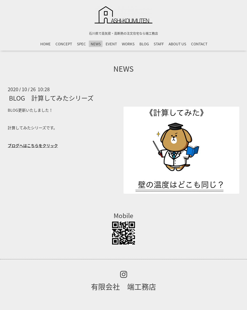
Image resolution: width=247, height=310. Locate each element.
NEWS (96, 44)
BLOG (144, 44)
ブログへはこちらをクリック (33, 145)
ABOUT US (177, 44)
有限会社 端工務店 (123, 286)
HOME (45, 44)
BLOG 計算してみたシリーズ (51, 97)
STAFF (159, 44)
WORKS (128, 44)
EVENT (111, 44)
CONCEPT (63, 44)
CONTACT (199, 44)
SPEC (81, 44)
